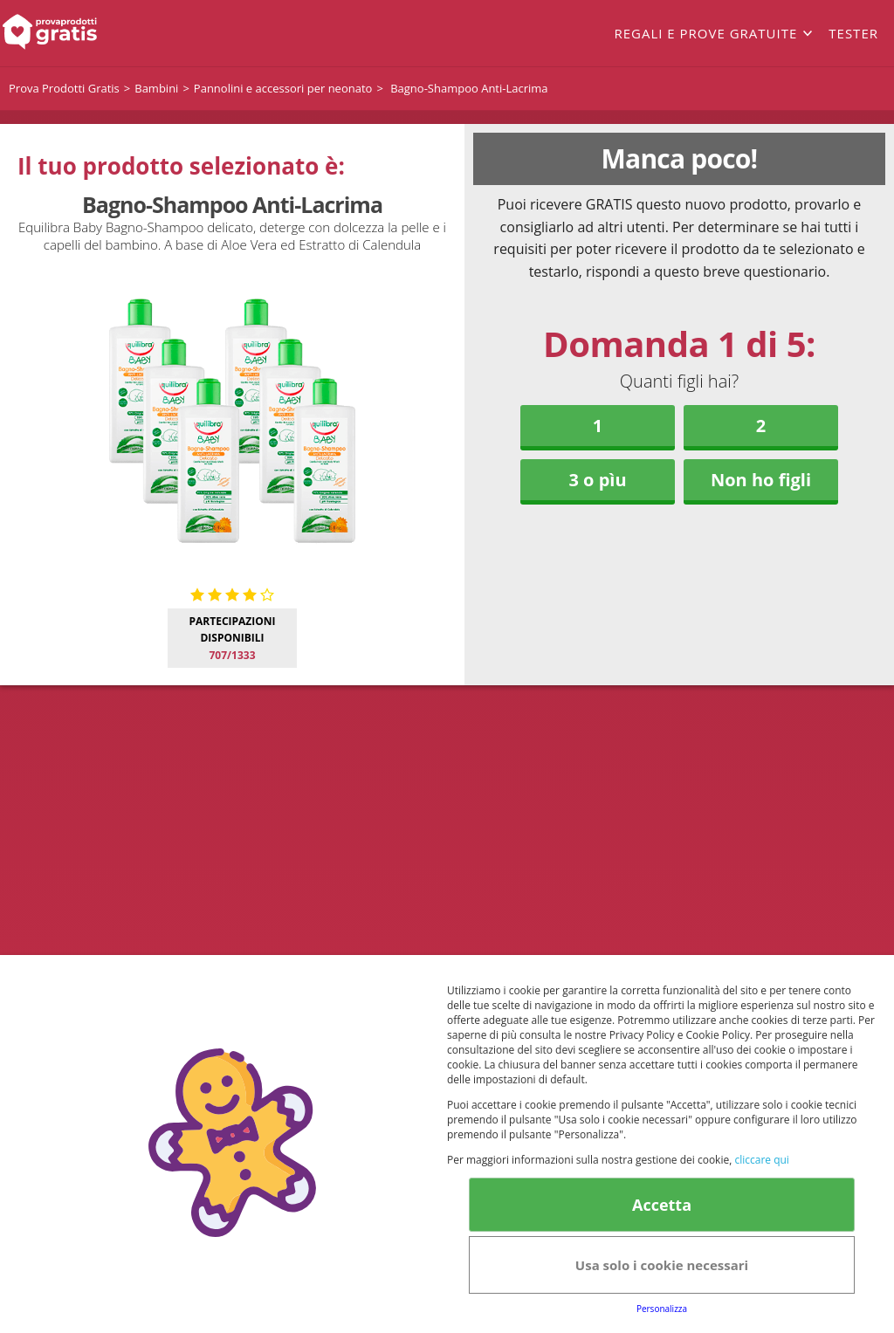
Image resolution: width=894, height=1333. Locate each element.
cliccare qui (761, 1159)
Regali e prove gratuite (705, 33)
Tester (853, 33)
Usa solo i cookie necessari (661, 1265)
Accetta (661, 1204)
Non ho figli (761, 479)
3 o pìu (597, 479)
